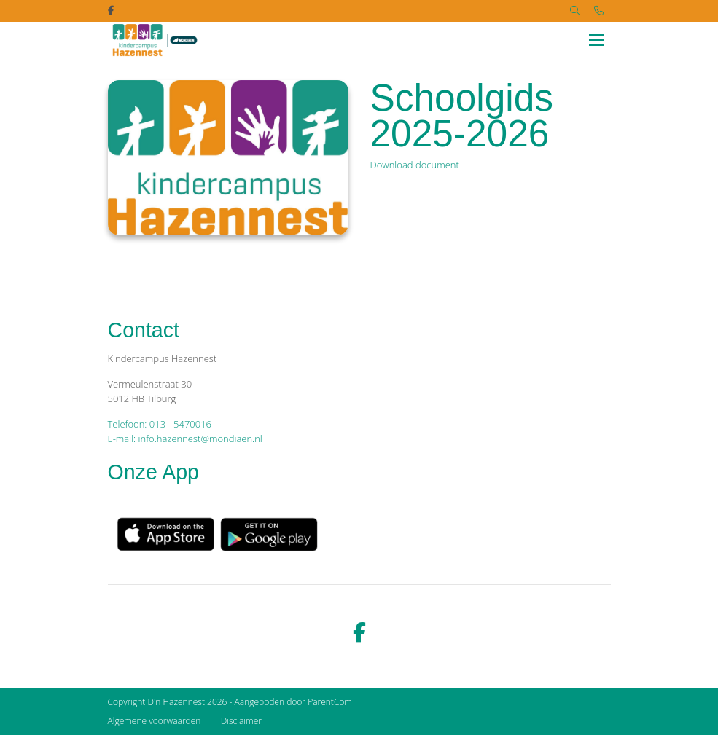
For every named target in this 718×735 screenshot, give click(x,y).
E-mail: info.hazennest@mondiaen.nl (185, 438)
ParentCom (330, 702)
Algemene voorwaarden (154, 721)
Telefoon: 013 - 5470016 (159, 424)
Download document (414, 164)
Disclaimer (241, 721)
